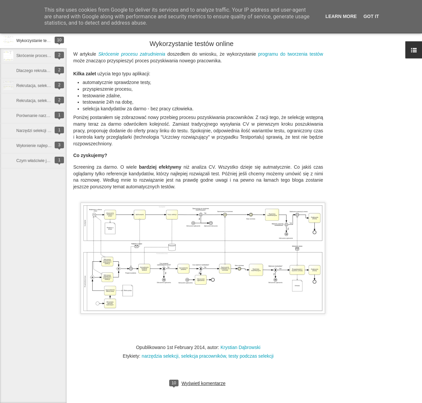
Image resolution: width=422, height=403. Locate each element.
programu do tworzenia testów (290, 54)
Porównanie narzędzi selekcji (42, 115)
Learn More (341, 16)
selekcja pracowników (203, 356)
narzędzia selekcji (160, 356)
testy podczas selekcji (250, 356)
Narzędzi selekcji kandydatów (42, 130)
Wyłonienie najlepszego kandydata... (48, 145)
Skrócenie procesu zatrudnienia (44, 55)
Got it (371, 16)
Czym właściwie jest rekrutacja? (44, 160)
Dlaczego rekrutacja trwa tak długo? (48, 70)
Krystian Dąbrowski (240, 347)
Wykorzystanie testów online (41, 40)
